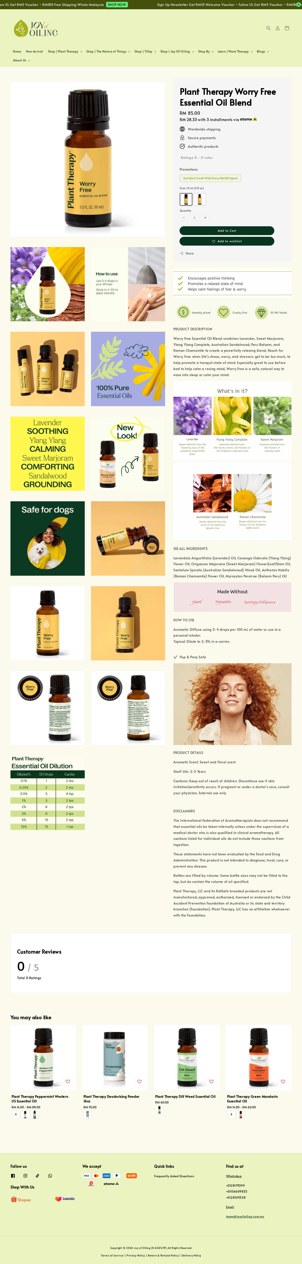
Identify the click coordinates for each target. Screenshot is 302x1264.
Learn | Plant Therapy (233, 51)
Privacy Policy (135, 1255)
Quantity (185, 210)
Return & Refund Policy (163, 1255)
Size (192, 188)
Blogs (261, 51)
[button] (268, 28)
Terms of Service (112, 1255)
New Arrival (34, 51)
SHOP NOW (125, 4)
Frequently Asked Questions (174, 1176)
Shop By (204, 51)
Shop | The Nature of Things (106, 51)
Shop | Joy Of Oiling (175, 51)
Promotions (189, 169)
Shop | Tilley (143, 51)
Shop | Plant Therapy (63, 51)
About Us (19, 60)
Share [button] (187, 253)
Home (17, 51)
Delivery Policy (191, 1255)
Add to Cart (227, 230)
